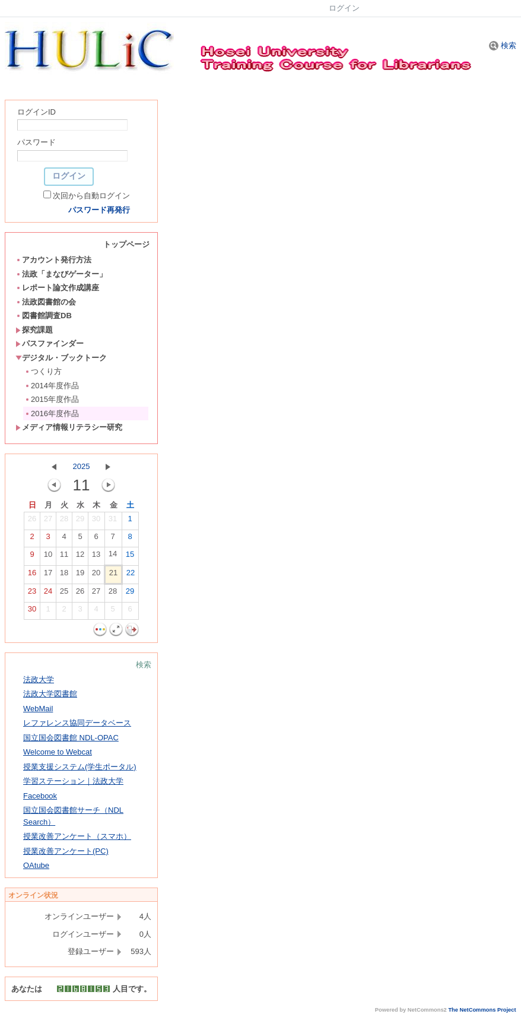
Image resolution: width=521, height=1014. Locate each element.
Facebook (40, 795)
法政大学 (38, 679)
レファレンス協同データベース (77, 722)
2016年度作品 (51, 413)
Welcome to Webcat (57, 751)
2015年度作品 (51, 399)
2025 (81, 466)
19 (80, 575)
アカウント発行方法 (53, 259)
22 (130, 575)
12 (80, 557)
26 (32, 521)
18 (64, 575)
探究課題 (34, 329)
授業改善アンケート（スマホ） (77, 836)
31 (113, 521)
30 (96, 521)
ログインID (36, 111)
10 (48, 557)
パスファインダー (49, 343)
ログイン (344, 8)
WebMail (38, 708)
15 (130, 557)
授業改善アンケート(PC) (66, 851)
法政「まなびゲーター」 (61, 274)
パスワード (36, 142)
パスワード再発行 (99, 209)
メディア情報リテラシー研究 (68, 427)
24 (48, 594)
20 (96, 575)
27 (48, 521)
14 (113, 556)
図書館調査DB (43, 315)
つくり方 (43, 371)
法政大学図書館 (50, 693)
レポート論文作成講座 (57, 287)
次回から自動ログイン (91, 195)
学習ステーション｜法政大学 (73, 781)
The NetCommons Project (482, 1010)
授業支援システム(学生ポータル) (79, 766)
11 (64, 557)
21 (113, 575)
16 (32, 575)
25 (64, 594)
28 (64, 521)
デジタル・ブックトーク (61, 357)
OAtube (36, 865)
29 (80, 521)
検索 (502, 45)
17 (48, 575)
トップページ (126, 244)
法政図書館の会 (45, 301)
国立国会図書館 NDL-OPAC (71, 737)
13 (96, 557)
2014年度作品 (51, 385)
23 (32, 594)
